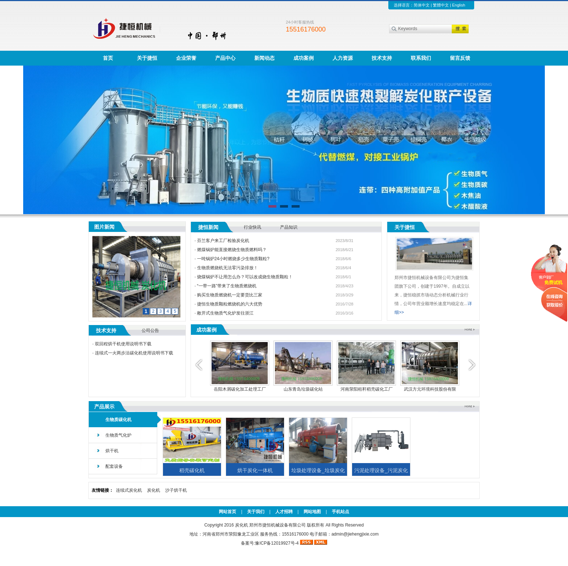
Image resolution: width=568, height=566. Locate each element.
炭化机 (153, 490)
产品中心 (225, 58)
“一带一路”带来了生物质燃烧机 (226, 285)
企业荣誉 (186, 58)
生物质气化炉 (118, 435)
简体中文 (422, 5)
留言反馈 (460, 58)
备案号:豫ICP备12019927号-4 (270, 543)
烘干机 (111, 450)
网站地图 (312, 511)
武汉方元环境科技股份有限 (430, 389)
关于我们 (255, 511)
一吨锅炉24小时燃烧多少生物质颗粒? (233, 258)
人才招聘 (284, 511)
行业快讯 (252, 227)
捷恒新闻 (208, 227)
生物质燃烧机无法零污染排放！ (227, 267)
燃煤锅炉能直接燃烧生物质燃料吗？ (232, 249)
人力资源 (343, 58)
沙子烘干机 (176, 490)
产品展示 (104, 406)
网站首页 (227, 511)
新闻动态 (264, 58)
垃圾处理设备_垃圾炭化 (318, 470)
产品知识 (288, 227)
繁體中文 (441, 5)
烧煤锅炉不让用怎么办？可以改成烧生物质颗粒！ (245, 276)
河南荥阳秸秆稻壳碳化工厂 (367, 389)
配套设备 (114, 466)
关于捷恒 (147, 58)
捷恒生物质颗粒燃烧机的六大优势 (229, 304)
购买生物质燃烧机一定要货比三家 (229, 294)
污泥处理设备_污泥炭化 (381, 470)
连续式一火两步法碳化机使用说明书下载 (134, 352)
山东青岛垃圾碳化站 (303, 389)
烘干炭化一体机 (255, 470)
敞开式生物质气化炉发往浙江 (225, 313)
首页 (108, 58)
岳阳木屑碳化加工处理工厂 (240, 389)
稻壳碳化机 (192, 470)
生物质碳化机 (118, 419)
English (458, 5)
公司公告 (150, 330)
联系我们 (421, 58)
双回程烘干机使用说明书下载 (123, 343)
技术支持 (382, 58)
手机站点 (340, 511)
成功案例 (303, 58)
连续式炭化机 (129, 490)
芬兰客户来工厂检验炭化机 (223, 240)
